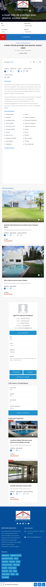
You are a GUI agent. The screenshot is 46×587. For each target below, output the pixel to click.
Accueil (17, 43)
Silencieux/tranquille (11, 138)
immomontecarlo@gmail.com (25, 328)
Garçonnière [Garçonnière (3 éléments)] (16, 564)
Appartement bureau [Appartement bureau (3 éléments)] (16, 555)
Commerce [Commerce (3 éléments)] (12, 561)
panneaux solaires (10, 129)
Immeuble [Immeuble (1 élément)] (4, 568)
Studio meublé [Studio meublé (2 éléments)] (5, 574)
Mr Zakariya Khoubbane (11, 584)
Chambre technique (29, 117)
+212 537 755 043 (25, 318)
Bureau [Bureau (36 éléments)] (16, 558)
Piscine (26, 132)
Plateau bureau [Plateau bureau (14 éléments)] (12, 568)
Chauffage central (10, 120)
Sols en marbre (28, 138)
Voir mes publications (23, 332)
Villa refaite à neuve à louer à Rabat (15, 280)
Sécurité (27, 135)
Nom (11, 336)
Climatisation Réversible (31, 120)
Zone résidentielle (29, 144)
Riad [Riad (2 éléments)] (10, 571)
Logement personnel (30, 126)
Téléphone (12, 349)
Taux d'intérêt (13, 400)
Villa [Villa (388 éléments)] (17, 574)
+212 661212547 (26, 325)
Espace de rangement (30, 123)
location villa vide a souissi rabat (20, 486)
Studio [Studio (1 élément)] (15, 571)
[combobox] (34, 26)
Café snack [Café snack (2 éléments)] (5, 561)
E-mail (11, 343)
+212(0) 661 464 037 (21, 10)
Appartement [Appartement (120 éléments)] (5, 555)
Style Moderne (9, 141)
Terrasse (27, 141)
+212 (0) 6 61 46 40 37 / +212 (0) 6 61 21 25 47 (35, 532)
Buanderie (8, 117)
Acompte (12, 393)
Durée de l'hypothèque (15, 406)
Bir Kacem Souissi (25, 43)
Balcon (26, 114)
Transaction (4, 29)
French (33, 0)
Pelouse (8, 132)
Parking (26, 129)
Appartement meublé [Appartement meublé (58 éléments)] (7, 558)
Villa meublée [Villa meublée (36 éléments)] (5, 577)
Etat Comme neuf (10, 126)
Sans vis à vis (9, 135)
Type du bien (27, 23)
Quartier (26, 29)
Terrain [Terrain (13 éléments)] (12, 574)
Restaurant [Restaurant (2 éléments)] (5, 571)
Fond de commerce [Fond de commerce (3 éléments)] (7, 564)
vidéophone (9, 144)
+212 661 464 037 (25, 321)
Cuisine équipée (10, 123)
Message (12, 356)
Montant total (13, 387)
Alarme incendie (10, 114)
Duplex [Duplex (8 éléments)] (18, 561)
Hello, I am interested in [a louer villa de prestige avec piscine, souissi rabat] (23, 362)
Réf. (2, 23)
